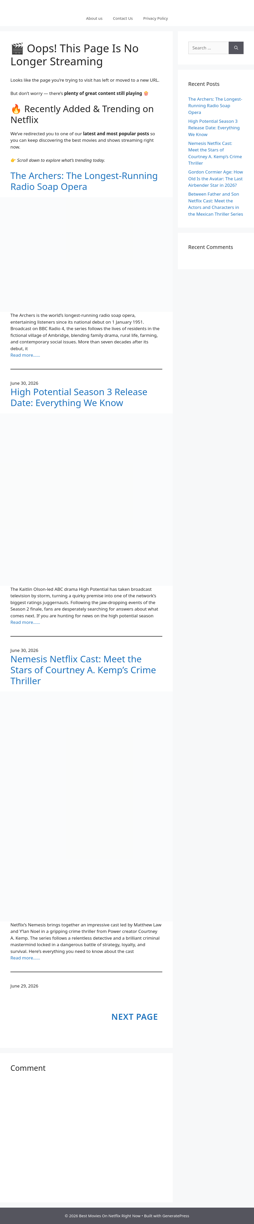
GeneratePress (175, 1215)
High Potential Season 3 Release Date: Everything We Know (78, 397)
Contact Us (123, 18)
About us (94, 18)
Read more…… (25, 355)
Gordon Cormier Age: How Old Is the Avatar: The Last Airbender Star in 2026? (215, 178)
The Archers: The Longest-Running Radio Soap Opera (84, 181)
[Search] (236, 48)
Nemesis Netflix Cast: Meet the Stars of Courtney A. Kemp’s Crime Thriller (83, 669)
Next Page (134, 1016)
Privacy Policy (155, 18)
